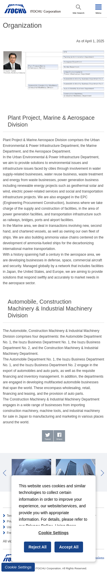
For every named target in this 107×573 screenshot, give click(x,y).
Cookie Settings (18, 567)
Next (102, 473)
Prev (4, 473)
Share (59, 439)
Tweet (48, 439)
